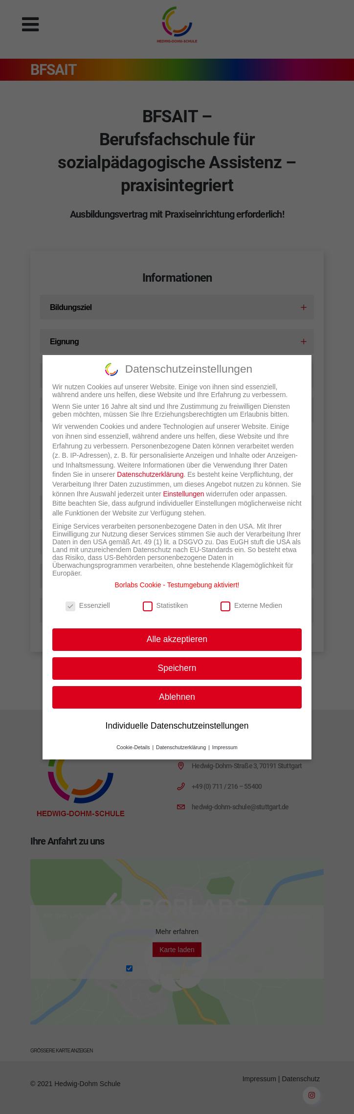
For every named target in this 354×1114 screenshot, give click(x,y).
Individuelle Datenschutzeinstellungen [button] (177, 719)
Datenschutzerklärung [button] (181, 740)
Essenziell (88, 599)
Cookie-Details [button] (133, 740)
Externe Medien (251, 599)
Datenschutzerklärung (150, 468)
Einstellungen (183, 487)
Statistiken (165, 599)
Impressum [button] (225, 740)
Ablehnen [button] (177, 690)
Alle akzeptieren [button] (177, 632)
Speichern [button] (177, 661)
